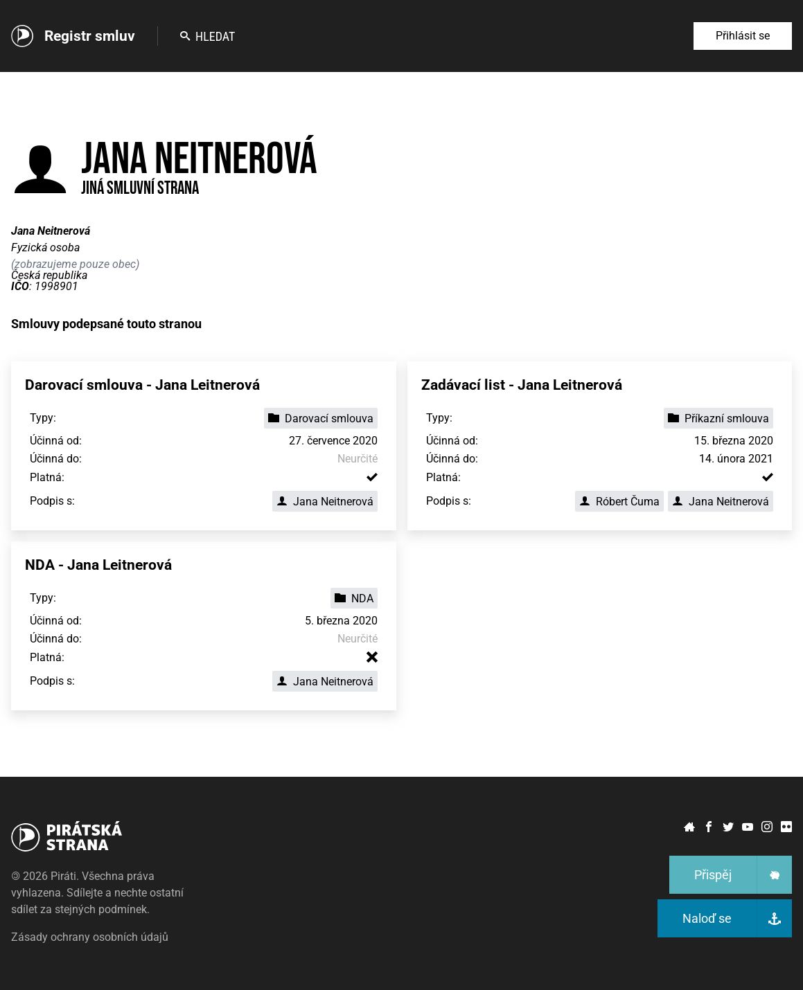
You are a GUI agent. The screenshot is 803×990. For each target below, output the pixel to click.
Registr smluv (89, 36)
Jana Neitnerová (324, 501)
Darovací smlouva (320, 418)
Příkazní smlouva (718, 418)
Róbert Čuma (619, 501)
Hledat (207, 36)
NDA (354, 598)
